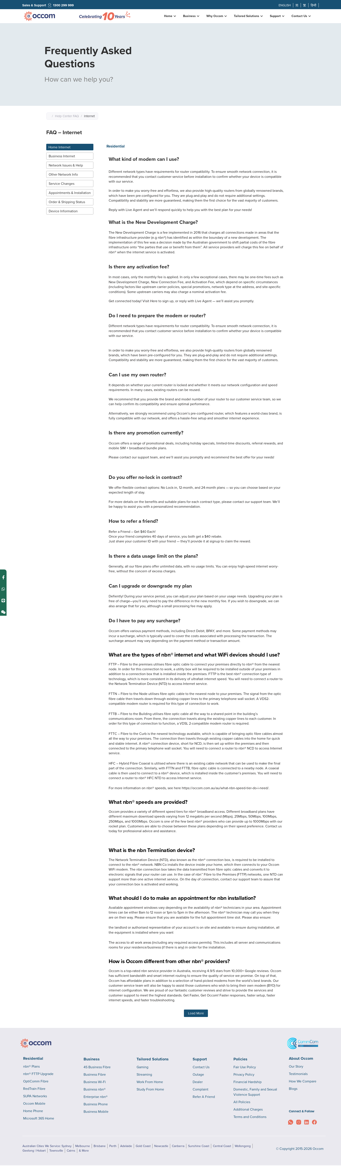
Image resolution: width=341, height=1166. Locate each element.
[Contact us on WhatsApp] (3, 579)
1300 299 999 (63, 5)
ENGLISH (285, 5)
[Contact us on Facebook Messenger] (3, 568)
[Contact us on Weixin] (3, 602)
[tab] (70, 147)
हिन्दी (313, 5)
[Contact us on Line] (3, 591)
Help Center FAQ (67, 116)
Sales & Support (34, 5)
